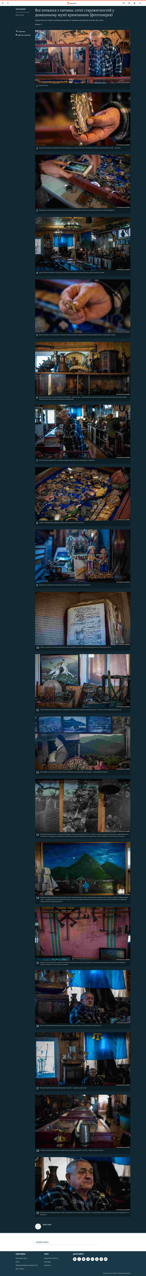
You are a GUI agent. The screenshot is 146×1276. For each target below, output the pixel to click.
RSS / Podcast (20, 1269)
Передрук (47, 1262)
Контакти (47, 1265)
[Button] (20, 32)
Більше (38, 24)
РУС (124, 3)
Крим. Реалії (20, 15)
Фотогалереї (21, 9)
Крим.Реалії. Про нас (51, 1258)
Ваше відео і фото (21, 1258)
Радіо (17, 1262)
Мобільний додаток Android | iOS (27, 1265)
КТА (129, 3)
